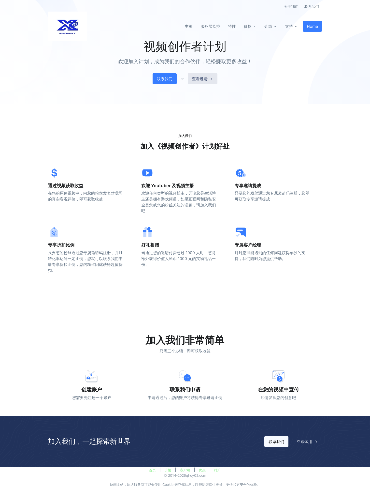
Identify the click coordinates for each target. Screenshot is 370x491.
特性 (232, 26)
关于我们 (291, 6)
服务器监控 (210, 26)
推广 (217, 470)
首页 (152, 470)
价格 (167, 470)
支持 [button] (289, 26)
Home (312, 26)
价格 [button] (248, 26)
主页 (189, 26)
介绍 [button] (268, 26)
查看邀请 (202, 78)
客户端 (185, 470)
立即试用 (307, 441)
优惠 (202, 470)
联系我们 (311, 6)
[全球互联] (67, 26)
